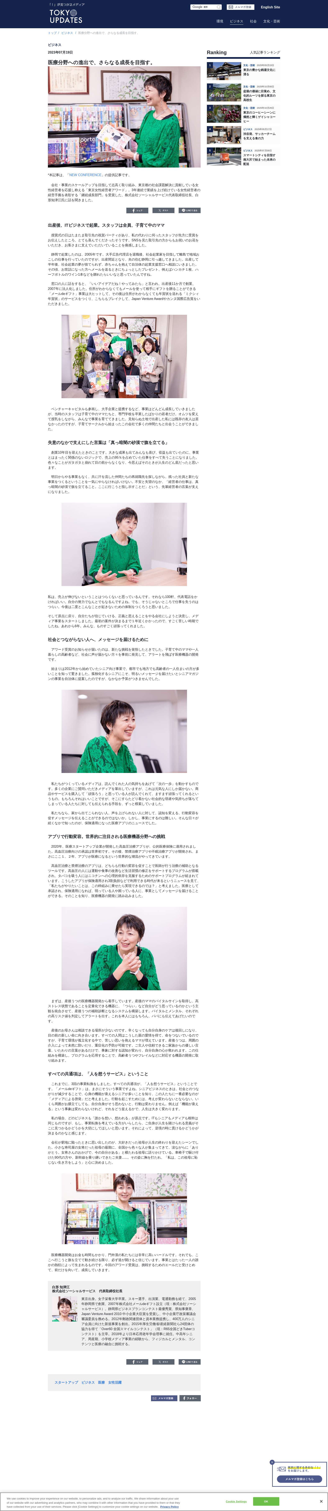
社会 (253, 21)
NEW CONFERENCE (85, 175)
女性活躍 (115, 1382)
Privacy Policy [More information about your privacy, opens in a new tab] (169, 1506)
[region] (164, 1501)
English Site (270, 7)
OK (266, 1501)
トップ (52, 33)
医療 (101, 1382)
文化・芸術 (271, 21)
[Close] (321, 1501)
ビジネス (236, 21)
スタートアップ (66, 1382)
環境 (220, 21)
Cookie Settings (236, 1501)
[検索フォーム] (206, 7)
